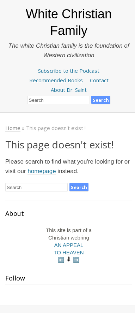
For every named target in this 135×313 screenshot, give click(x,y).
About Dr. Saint (69, 89)
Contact (99, 80)
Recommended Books (56, 80)
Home (12, 127)
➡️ (76, 260)
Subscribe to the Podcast (68, 70)
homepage (41, 171)
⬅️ (61, 260)
